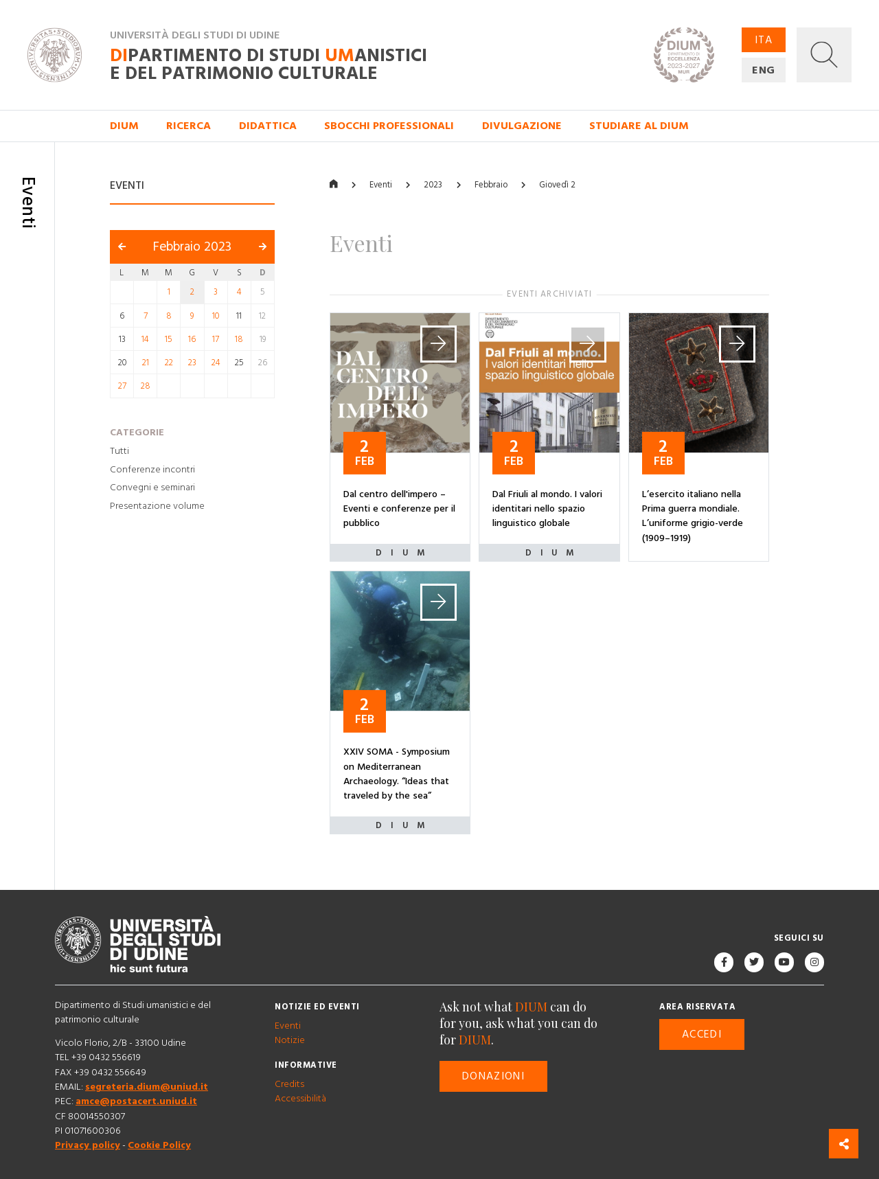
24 (216, 362)
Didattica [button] (268, 125)
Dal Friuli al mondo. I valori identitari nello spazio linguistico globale (547, 509)
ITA (764, 39)
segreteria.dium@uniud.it (146, 1087)
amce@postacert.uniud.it (136, 1102)
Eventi (380, 185)
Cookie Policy (159, 1146)
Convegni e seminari (152, 488)
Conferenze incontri (152, 470)
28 (145, 386)
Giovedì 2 (557, 185)
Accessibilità (300, 1099)
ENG (764, 70)
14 (145, 339)
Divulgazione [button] (522, 125)
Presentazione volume (157, 506)
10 (215, 316)
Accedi (702, 1034)
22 (169, 362)
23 (192, 362)
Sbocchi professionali (389, 125)
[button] (824, 54)
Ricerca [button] (188, 125)
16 (192, 339)
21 (145, 362)
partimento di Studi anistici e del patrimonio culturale (268, 65)
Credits (289, 1084)
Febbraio (491, 185)
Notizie (290, 1040)
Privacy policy (87, 1146)
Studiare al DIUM (639, 125)
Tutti (119, 451)
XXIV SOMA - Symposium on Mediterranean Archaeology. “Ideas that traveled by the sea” (396, 774)
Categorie (137, 432)
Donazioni (493, 1076)
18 (239, 339)
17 (215, 339)
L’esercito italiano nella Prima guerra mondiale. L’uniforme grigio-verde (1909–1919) (692, 516)
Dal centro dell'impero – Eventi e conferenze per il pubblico (399, 509)
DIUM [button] (124, 125)
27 (122, 386)
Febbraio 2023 (192, 247)
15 (168, 339)
